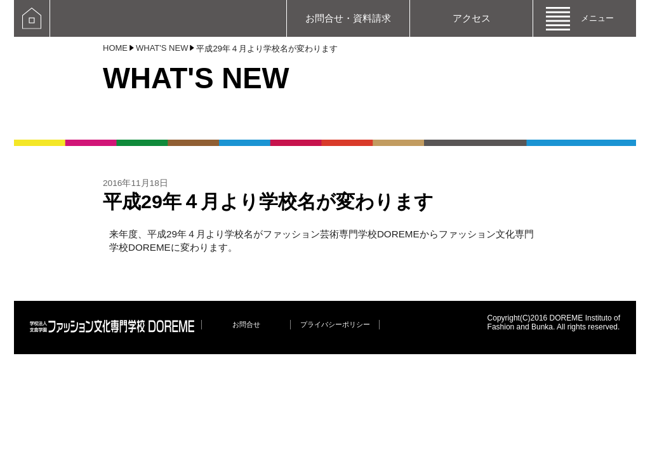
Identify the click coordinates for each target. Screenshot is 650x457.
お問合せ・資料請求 (348, 18)
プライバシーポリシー (335, 324)
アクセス (472, 18)
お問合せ (246, 324)
